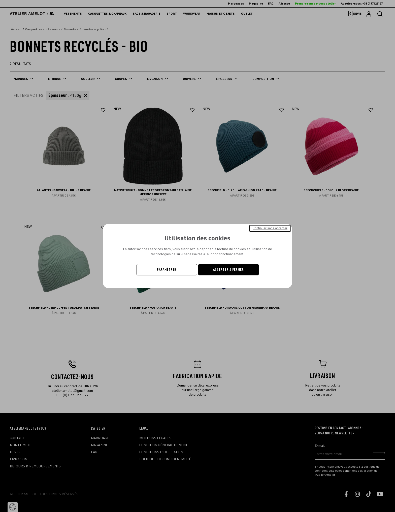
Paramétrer (166, 270)
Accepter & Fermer (228, 270)
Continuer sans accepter (270, 228)
